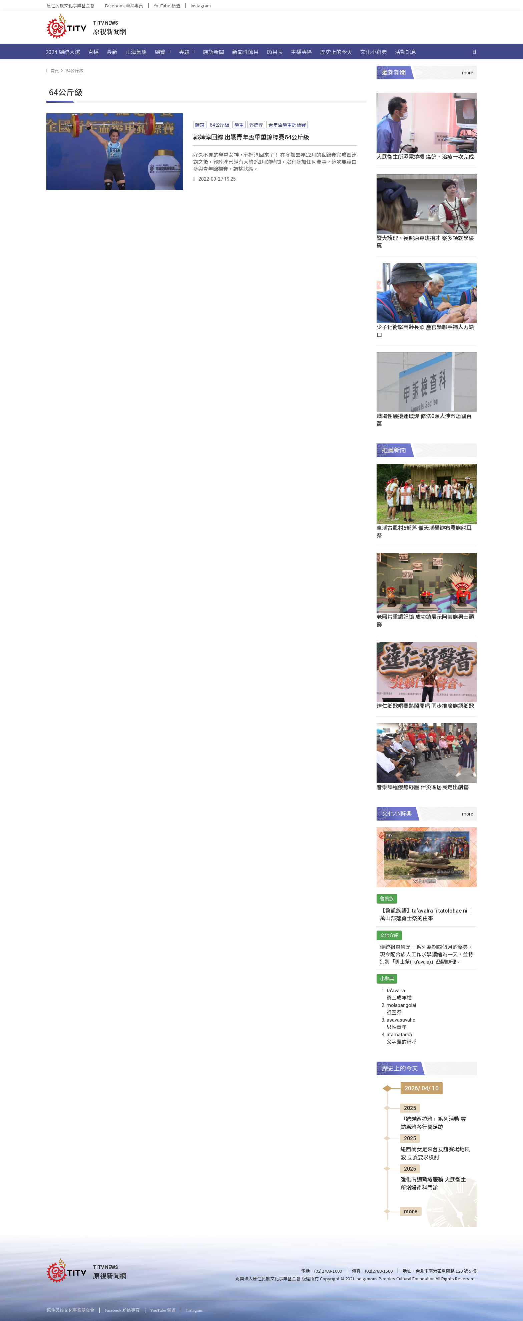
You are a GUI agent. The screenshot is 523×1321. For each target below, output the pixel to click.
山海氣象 (136, 52)
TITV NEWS (105, 23)
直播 (93, 52)
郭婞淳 (256, 124)
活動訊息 (405, 52)
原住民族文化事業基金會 (70, 5)
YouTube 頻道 (167, 5)
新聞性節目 (245, 52)
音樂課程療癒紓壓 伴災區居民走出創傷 (423, 787)
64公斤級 (219, 124)
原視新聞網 (109, 31)
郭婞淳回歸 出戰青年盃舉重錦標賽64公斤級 (251, 136)
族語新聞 (213, 52)
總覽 (163, 52)
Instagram (201, 5)
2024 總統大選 (62, 52)
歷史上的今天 (336, 52)
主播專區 (301, 52)
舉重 (239, 124)
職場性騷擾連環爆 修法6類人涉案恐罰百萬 (424, 419)
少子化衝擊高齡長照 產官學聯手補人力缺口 (425, 330)
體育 (199, 124)
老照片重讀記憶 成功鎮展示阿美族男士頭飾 (425, 620)
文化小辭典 (373, 52)
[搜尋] (475, 52)
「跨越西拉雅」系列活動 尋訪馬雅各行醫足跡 (433, 1123)
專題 (187, 52)
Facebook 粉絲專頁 (124, 5)
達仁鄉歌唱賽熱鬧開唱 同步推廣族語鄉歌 (425, 706)
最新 (112, 52)
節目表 (275, 52)
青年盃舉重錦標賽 (287, 124)
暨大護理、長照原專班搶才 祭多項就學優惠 (425, 241)
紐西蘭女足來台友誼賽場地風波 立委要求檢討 (435, 1153)
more (411, 1211)
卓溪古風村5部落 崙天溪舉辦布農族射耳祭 (424, 531)
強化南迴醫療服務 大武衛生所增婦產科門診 (433, 1184)
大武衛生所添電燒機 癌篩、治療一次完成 (425, 156)
